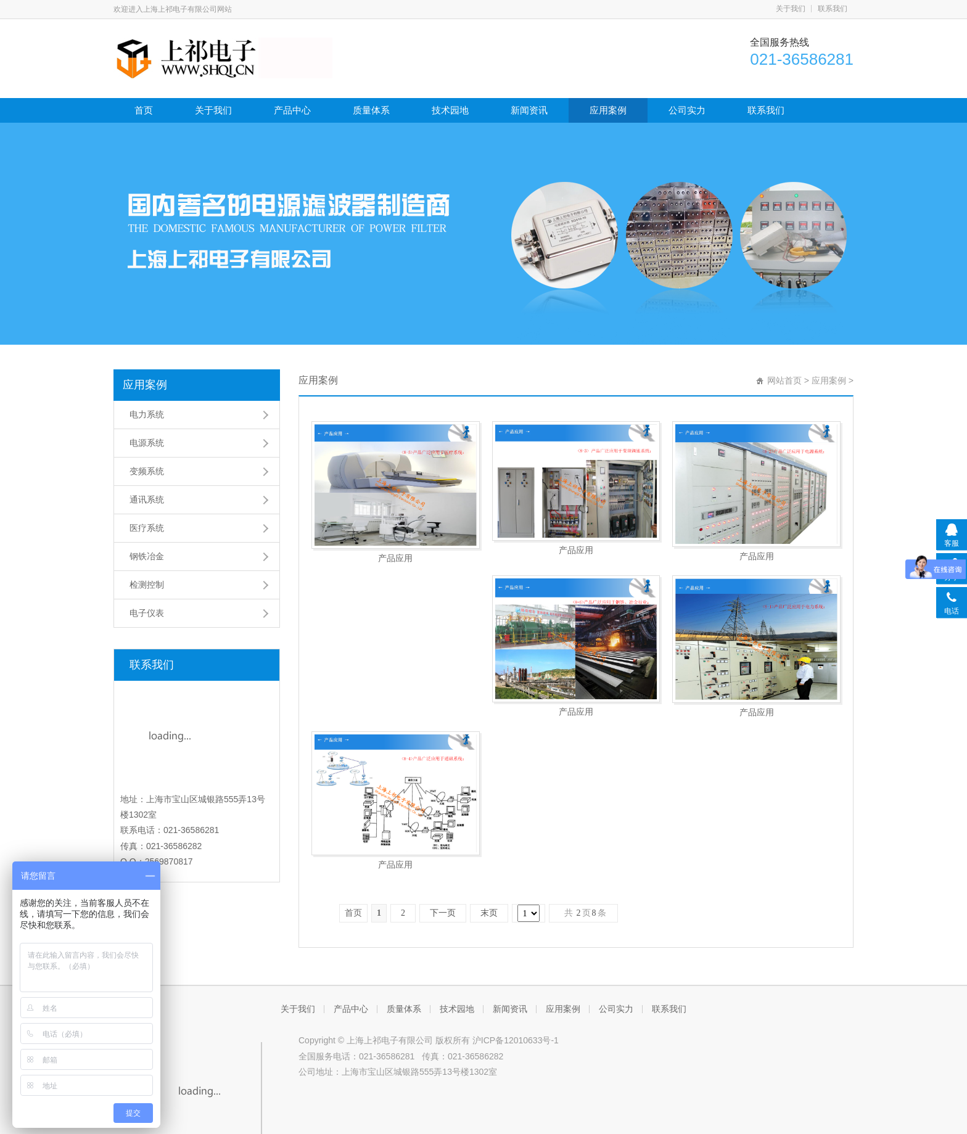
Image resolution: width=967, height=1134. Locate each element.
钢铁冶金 (147, 556)
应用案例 (608, 110)
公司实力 (687, 110)
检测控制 (147, 585)
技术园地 (450, 110)
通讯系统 (147, 499)
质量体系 (371, 110)
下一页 (443, 760)
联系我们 (832, 8)
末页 (489, 760)
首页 (143, 110)
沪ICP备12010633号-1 (515, 975)
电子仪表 (147, 613)
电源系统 (147, 443)
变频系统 (147, 471)
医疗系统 (147, 528)
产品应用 (395, 558)
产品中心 (292, 110)
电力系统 (147, 414)
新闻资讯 (529, 110)
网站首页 (784, 380)
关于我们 (790, 8)
